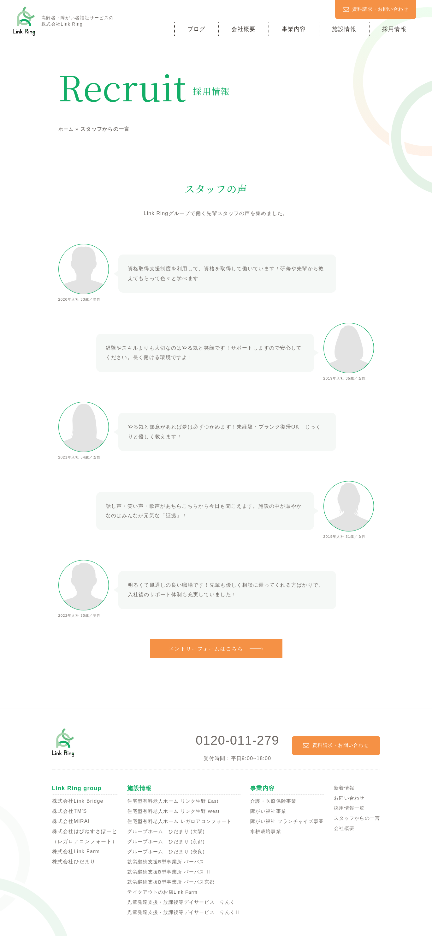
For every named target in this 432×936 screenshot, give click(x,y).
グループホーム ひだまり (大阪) (163, 831)
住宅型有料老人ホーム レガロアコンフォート (177, 821)
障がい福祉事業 (267, 810)
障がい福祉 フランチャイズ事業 (287, 821)
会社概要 (243, 29)
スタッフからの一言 (355, 817)
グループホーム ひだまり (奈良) (163, 851)
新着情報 (342, 787)
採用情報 (394, 29)
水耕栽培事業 (264, 831)
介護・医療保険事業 (272, 800)
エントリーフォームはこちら (206, 648)
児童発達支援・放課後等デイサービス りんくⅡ (182, 912)
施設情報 (344, 29)
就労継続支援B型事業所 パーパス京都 (168, 881)
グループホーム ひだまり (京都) (163, 841)
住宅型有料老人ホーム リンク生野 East (171, 800)
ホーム (66, 129)
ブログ (196, 29)
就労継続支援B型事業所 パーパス (163, 861)
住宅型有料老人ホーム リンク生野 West (171, 810)
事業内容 (294, 29)
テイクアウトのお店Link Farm (160, 891)
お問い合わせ (347, 797)
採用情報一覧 (347, 807)
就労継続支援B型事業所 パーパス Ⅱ (167, 871)
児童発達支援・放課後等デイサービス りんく (179, 901)
